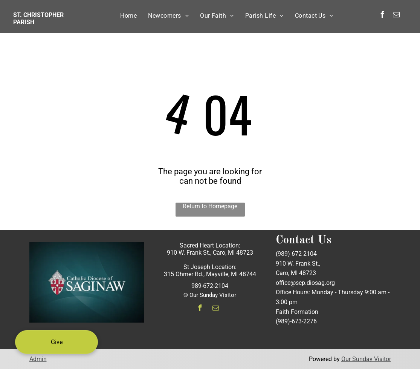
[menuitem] (128, 15)
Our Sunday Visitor (366, 359)
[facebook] (382, 15)
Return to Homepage (210, 206)
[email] (396, 15)
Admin (38, 359)
